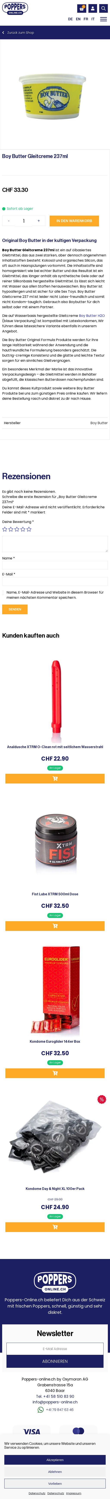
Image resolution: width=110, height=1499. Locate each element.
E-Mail (8, 574)
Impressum (73, 1493)
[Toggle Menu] (103, 19)
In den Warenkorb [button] (55, 778)
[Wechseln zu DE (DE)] (70, 19)
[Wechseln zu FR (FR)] (86, 19)
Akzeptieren (54, 1460)
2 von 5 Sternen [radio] (10, 529)
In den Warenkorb (74, 221)
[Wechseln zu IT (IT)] (93, 19)
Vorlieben (55, 1483)
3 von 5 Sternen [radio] (16, 529)
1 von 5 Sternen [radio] (4, 529)
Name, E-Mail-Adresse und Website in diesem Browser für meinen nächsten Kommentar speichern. (55, 595)
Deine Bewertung (18, 521)
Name (8, 558)
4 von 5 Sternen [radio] (22, 529)
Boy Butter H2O (92, 315)
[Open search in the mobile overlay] (103, 8)
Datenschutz (37, 1493)
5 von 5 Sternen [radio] (28, 529)
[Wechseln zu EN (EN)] (78, 19)
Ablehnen (55, 1472)
